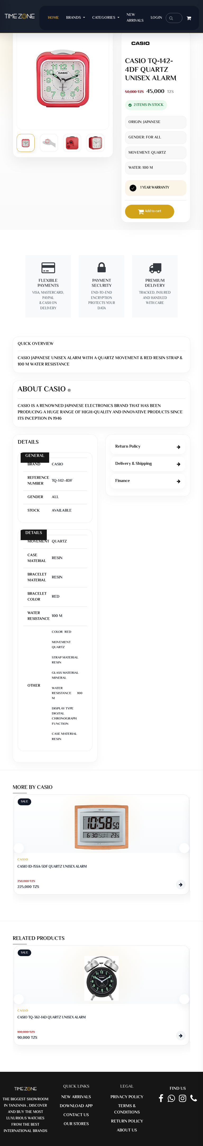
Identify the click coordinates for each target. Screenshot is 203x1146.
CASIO (22, 860)
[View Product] (181, 884)
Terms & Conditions (127, 1109)
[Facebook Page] (160, 1099)
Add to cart (149, 211)
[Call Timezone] (193, 1099)
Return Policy (127, 1121)
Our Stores (76, 1124)
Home (55, 18)
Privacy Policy (126, 1097)
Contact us (76, 1115)
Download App (76, 1106)
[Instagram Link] (182, 1099)
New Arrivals (135, 18)
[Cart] (188, 19)
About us (127, 1130)
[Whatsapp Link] (171, 1099)
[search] (174, 18)
